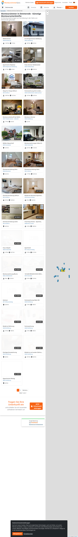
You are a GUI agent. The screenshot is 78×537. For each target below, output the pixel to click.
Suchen (71, 7)
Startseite (3, 11)
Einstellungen (28, 534)
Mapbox (76, 536)
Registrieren (58, 2)
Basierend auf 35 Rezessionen (36, 424)
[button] (25, 390)
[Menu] (75, 2)
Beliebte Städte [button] (30, 2)
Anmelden (65, 2)
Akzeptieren (17, 534)
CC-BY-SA (68, 536)
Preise (70, 2)
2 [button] (20, 390)
